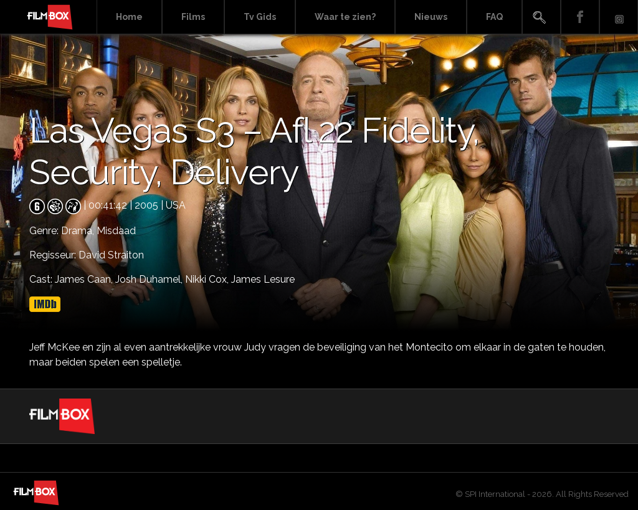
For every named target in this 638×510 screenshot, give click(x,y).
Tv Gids (260, 17)
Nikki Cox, (208, 279)
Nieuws (430, 17)
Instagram (618, 17)
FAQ (494, 17)
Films (193, 17)
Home (129, 17)
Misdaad (116, 231)
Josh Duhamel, (150, 279)
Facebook (580, 17)
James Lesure (263, 279)
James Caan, (85, 279)
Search (541, 17)
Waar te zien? (345, 17)
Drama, (79, 231)
